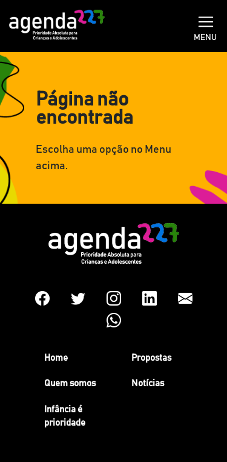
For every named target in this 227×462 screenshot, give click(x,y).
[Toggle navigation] (206, 21)
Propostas (151, 358)
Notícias (147, 383)
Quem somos (70, 383)
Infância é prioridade (64, 416)
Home (56, 358)
